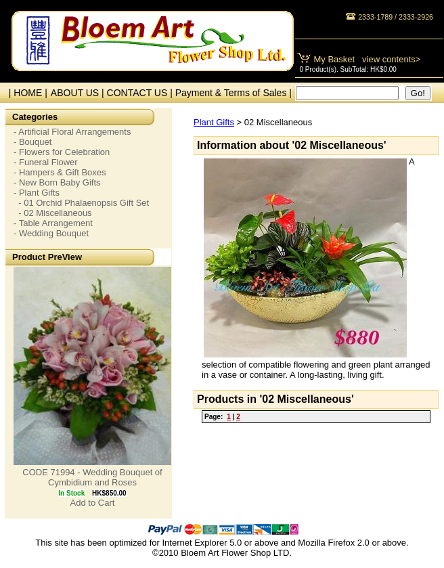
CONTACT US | (141, 92)
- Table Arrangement (53, 223)
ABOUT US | (79, 92)
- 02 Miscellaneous (53, 213)
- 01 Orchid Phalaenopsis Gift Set (81, 203)
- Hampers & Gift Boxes (60, 172)
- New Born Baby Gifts (57, 182)
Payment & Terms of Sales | (233, 92)
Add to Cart (92, 503)
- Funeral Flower (46, 162)
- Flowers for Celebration (62, 152)
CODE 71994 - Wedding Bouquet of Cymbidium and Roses (92, 477)
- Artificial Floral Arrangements (72, 132)
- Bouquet (32, 142)
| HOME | (25, 92)
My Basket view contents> (367, 59)
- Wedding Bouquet (51, 233)
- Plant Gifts (37, 193)
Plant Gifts (214, 122)
